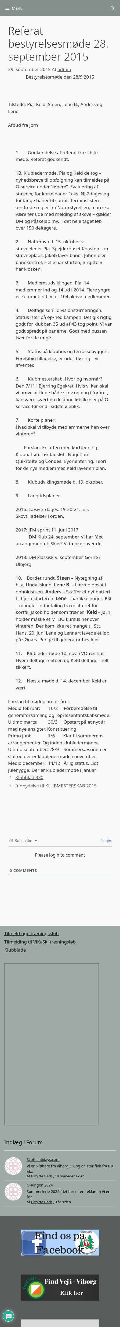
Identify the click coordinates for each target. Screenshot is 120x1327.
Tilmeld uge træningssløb (31, 933)
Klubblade (15, 950)
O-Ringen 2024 (40, 1185)
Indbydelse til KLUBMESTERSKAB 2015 (56, 786)
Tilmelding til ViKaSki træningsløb (40, 942)
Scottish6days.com (43, 1159)
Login (105, 840)
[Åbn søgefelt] (112, 8)
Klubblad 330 (29, 777)
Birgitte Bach (41, 1176)
